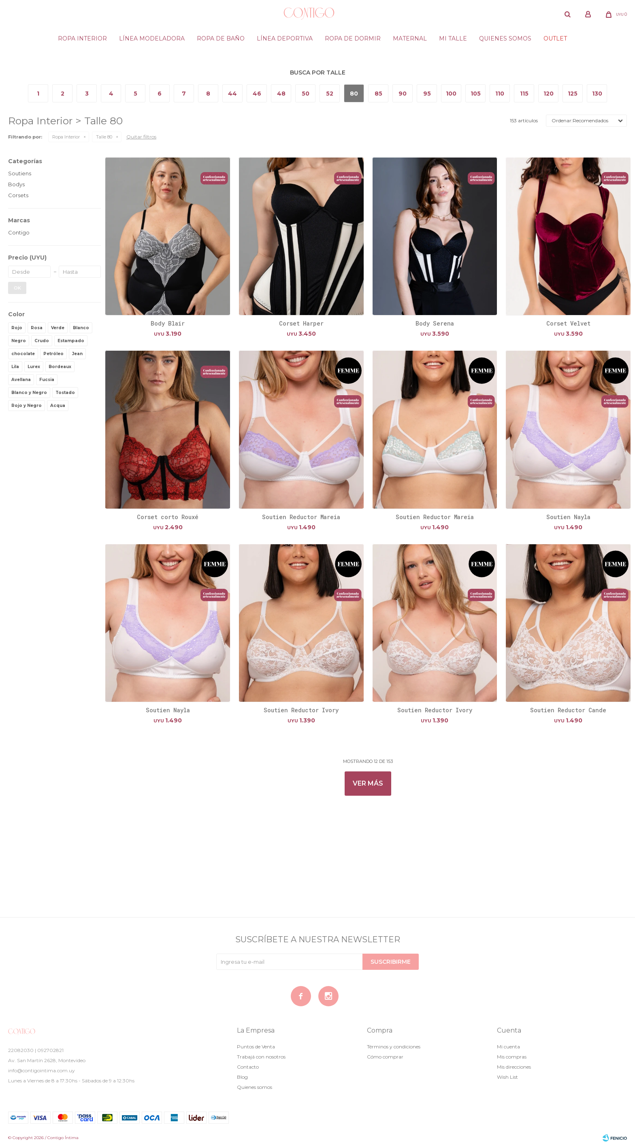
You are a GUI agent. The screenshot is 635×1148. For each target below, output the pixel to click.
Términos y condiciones (393, 1047)
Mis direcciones (514, 1067)
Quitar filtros (141, 137)
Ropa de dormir (353, 38)
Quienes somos (505, 38)
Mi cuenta (508, 1047)
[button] (567, 14)
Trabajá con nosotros (261, 1057)
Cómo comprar (385, 1057)
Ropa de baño (221, 38)
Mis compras (511, 1057)
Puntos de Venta (256, 1047)
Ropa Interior (82, 38)
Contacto (248, 1067)
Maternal (410, 38)
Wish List (507, 1077)
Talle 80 (104, 137)
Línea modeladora (152, 38)
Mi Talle (453, 38)
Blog (242, 1077)
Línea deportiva (285, 38)
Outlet (555, 38)
